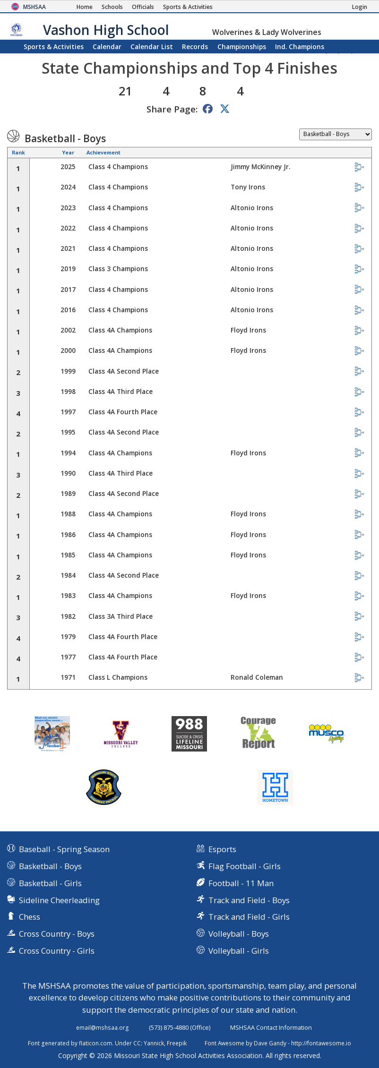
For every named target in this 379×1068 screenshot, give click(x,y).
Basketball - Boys (50, 866)
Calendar (107, 46)
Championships (241, 46)
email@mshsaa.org (102, 1027)
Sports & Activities (54, 46)
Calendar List (151, 46)
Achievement (103, 152)
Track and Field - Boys (249, 900)
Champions (299, 46)
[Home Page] (84, 6)
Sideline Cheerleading (59, 900)
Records (195, 46)
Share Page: (172, 109)
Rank (18, 152)
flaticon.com (95, 1043)
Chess (29, 916)
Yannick (154, 1043)
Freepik (177, 1043)
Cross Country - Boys (57, 933)
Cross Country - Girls (57, 950)
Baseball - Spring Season (64, 849)
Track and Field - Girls (249, 916)
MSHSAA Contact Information (271, 1027)
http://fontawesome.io (321, 1043)
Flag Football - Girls (244, 866)
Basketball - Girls (50, 883)
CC (137, 1043)
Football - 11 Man (241, 883)
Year (68, 152)
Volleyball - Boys (238, 933)
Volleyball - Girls (238, 950)
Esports (222, 849)
